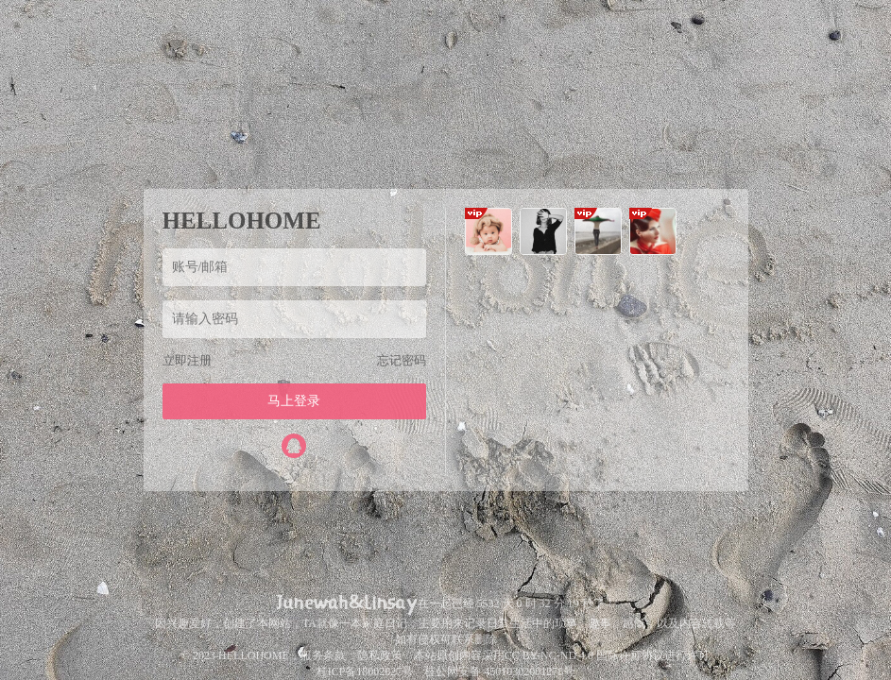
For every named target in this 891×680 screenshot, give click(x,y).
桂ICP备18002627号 (365, 671)
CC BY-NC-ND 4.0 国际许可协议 (584, 655)
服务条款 (323, 655)
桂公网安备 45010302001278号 (499, 671)
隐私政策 (380, 655)
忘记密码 (401, 360)
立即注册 (187, 360)
